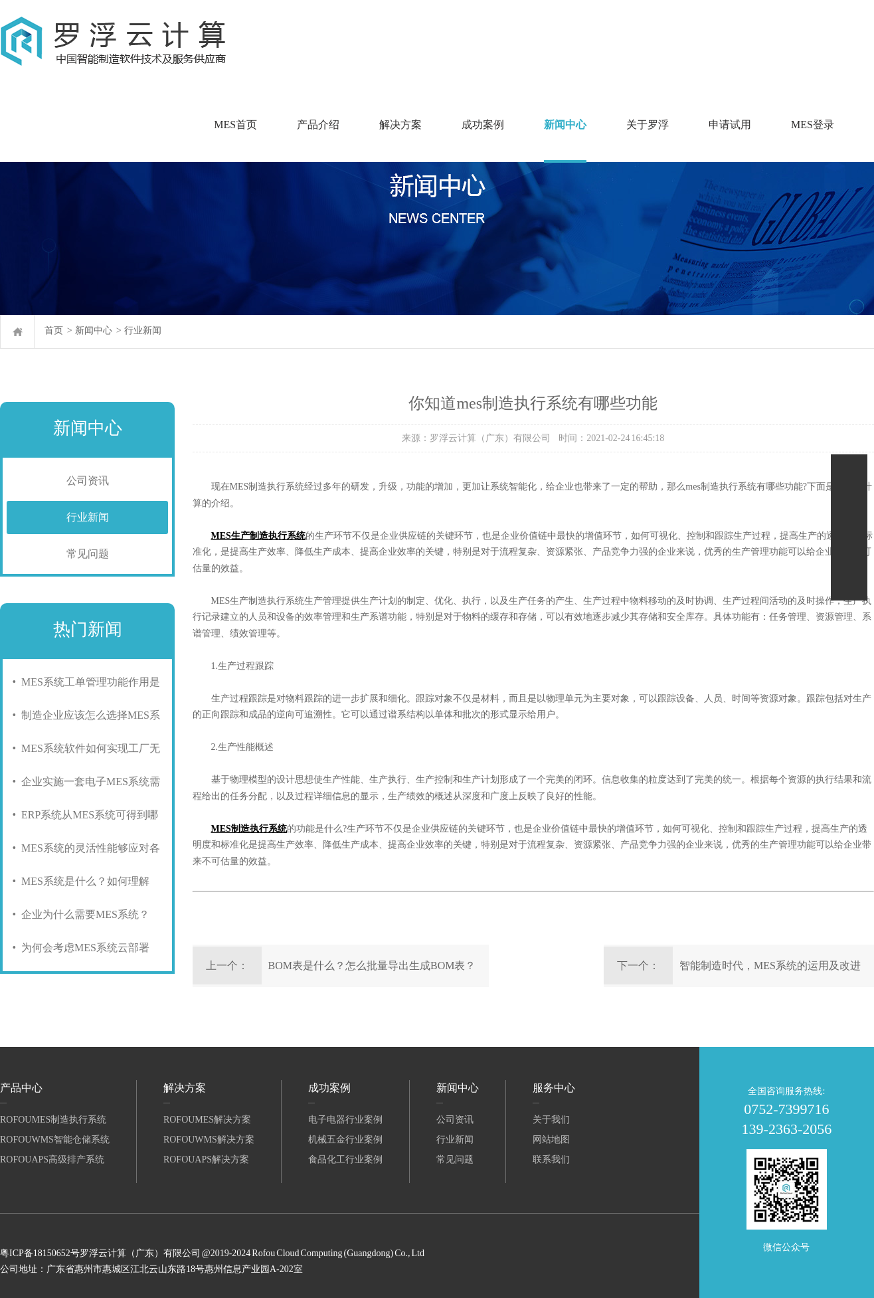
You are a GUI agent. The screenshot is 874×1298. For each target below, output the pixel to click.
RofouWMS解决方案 (208, 1140)
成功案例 (483, 124)
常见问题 (87, 553)
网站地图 (551, 1140)
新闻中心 (565, 124)
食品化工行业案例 (345, 1159)
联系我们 (551, 1159)
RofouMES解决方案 (207, 1120)
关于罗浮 (647, 124)
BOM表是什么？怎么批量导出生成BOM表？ (372, 965)
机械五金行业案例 (345, 1140)
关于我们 (551, 1120)
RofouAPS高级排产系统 (52, 1159)
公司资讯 (87, 480)
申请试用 (730, 124)
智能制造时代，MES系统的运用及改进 (770, 965)
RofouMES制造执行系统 (53, 1120)
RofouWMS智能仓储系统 (55, 1140)
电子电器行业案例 (345, 1120)
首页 (53, 330)
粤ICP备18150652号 (40, 1253)
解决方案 (400, 124)
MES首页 (235, 124)
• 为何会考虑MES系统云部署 (78, 947)
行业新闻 (142, 330)
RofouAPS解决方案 (206, 1159)
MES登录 (812, 124)
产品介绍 (318, 124)
